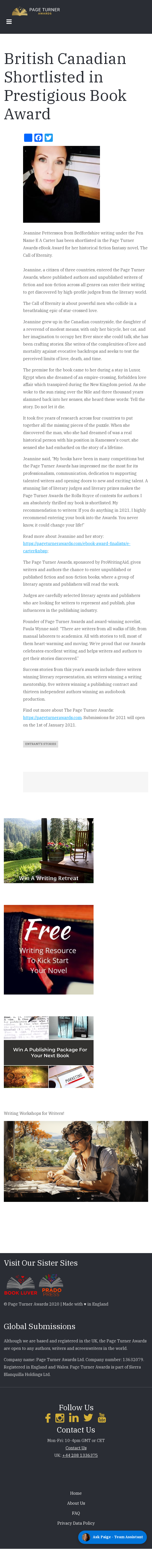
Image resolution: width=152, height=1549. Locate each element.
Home (76, 1493)
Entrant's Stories (40, 744)
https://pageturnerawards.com (52, 717)
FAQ (76, 1513)
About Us (76, 1503)
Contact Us (76, 1447)
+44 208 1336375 (80, 1455)
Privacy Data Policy (76, 1523)
